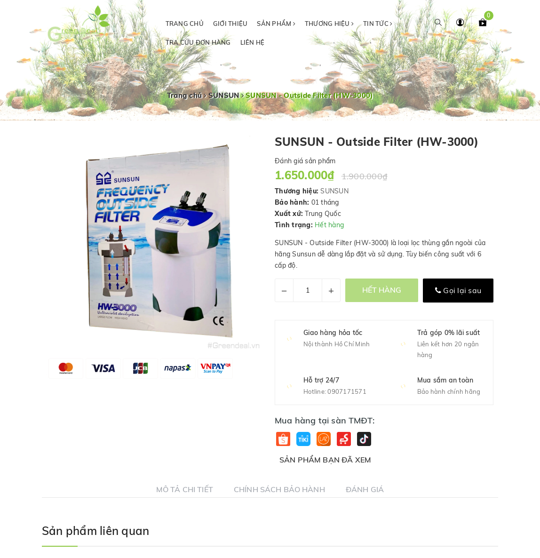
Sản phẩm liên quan (95, 531)
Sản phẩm (276, 23)
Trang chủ (185, 23)
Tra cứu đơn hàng (198, 42)
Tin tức (377, 23)
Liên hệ (252, 42)
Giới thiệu (230, 23)
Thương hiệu (329, 23)
